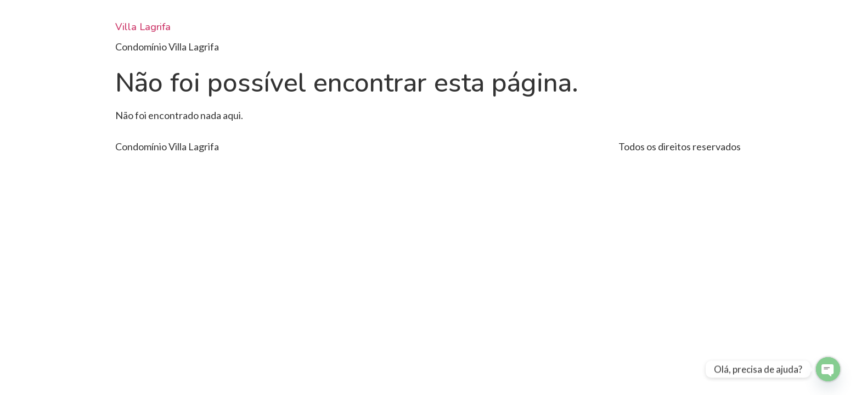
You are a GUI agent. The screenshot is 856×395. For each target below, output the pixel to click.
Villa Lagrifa (143, 26)
